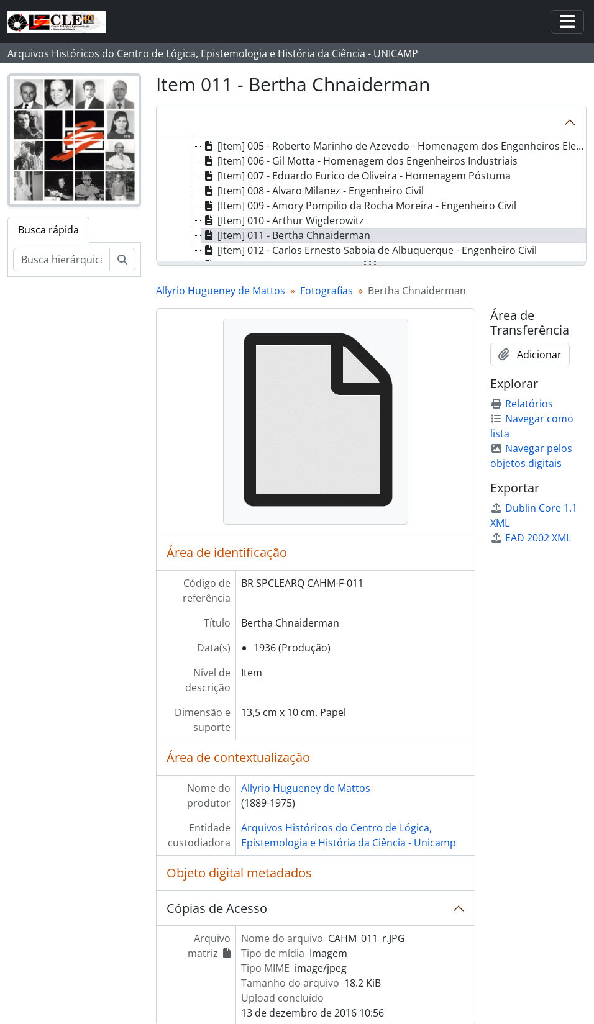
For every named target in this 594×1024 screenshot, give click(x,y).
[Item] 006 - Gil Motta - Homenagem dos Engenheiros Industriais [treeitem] (359, 160)
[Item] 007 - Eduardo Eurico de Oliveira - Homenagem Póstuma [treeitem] (356, 175)
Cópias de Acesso (217, 908)
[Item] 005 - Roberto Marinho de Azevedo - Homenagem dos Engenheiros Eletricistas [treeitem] (393, 145)
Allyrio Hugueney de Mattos (220, 290)
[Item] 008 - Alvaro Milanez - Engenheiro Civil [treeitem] (312, 190)
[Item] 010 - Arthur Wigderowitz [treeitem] (282, 220)
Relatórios (521, 403)
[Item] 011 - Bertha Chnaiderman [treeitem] (285, 235)
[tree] (371, 200)
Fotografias (326, 290)
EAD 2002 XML (530, 538)
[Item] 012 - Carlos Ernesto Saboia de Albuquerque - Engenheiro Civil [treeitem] (369, 250)
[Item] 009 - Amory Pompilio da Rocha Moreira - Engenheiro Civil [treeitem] (358, 205)
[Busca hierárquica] (61, 259)
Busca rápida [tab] (48, 230)
